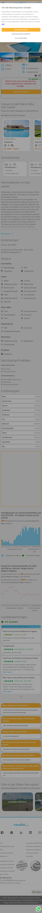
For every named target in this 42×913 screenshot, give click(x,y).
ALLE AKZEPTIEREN (21, 30)
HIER (3, 24)
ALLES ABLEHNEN (21, 38)
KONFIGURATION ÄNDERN (21, 34)
